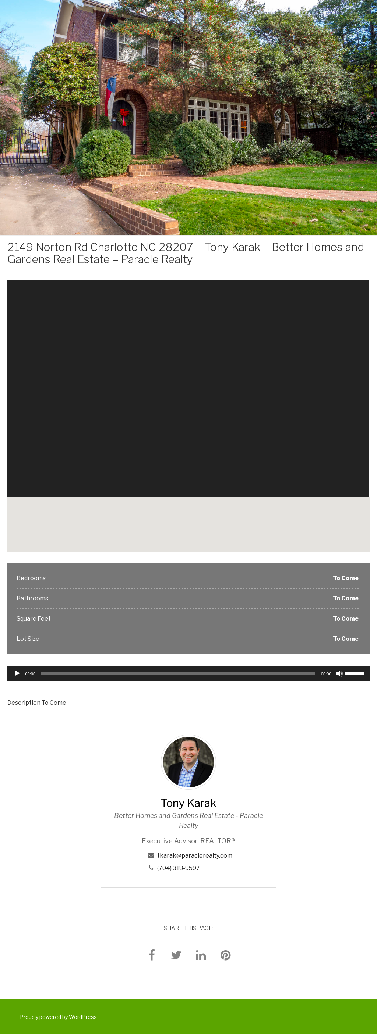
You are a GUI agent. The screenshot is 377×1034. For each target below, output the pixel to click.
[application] (188, 673)
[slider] (178, 673)
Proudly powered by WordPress (58, 1017)
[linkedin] (201, 954)
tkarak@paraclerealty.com (194, 855)
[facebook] (151, 954)
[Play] (17, 673)
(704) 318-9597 (178, 868)
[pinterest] (225, 954)
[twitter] (176, 954)
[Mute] (339, 673)
